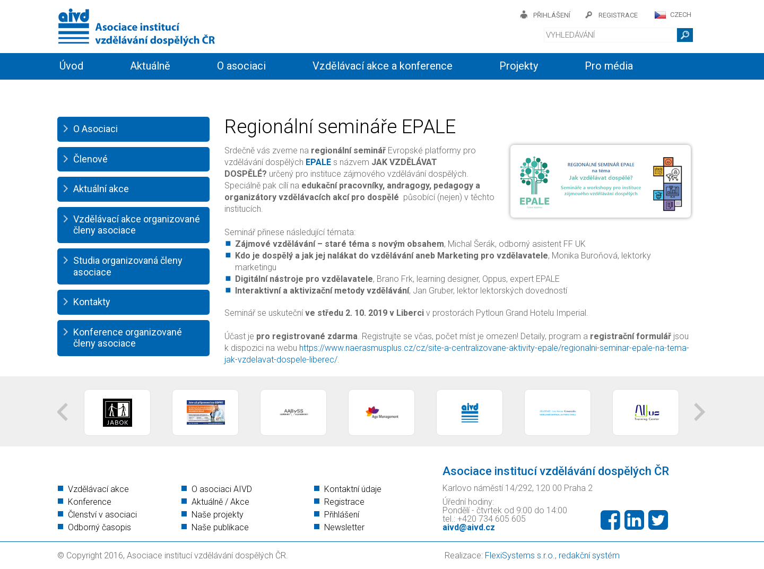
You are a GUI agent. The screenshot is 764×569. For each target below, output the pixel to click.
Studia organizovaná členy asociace (128, 266)
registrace (618, 15)
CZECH (680, 15)
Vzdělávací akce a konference (382, 65)
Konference (89, 502)
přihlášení (551, 15)
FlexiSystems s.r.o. (520, 555)
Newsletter (344, 527)
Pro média (609, 65)
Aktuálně (150, 65)
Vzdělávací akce (98, 489)
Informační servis (99, 91)
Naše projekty (218, 515)
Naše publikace (220, 527)
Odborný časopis (99, 527)
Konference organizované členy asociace (127, 337)
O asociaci (241, 65)
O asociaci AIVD (222, 489)
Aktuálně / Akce (220, 502)
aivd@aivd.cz (468, 527)
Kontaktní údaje (352, 489)
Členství (205, 91)
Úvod (71, 65)
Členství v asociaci (102, 515)
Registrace (344, 502)
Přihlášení (341, 515)
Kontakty (291, 91)
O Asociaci (95, 128)
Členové (90, 159)
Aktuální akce (101, 188)
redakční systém (589, 555)
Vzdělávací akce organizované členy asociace (136, 224)
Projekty (518, 65)
